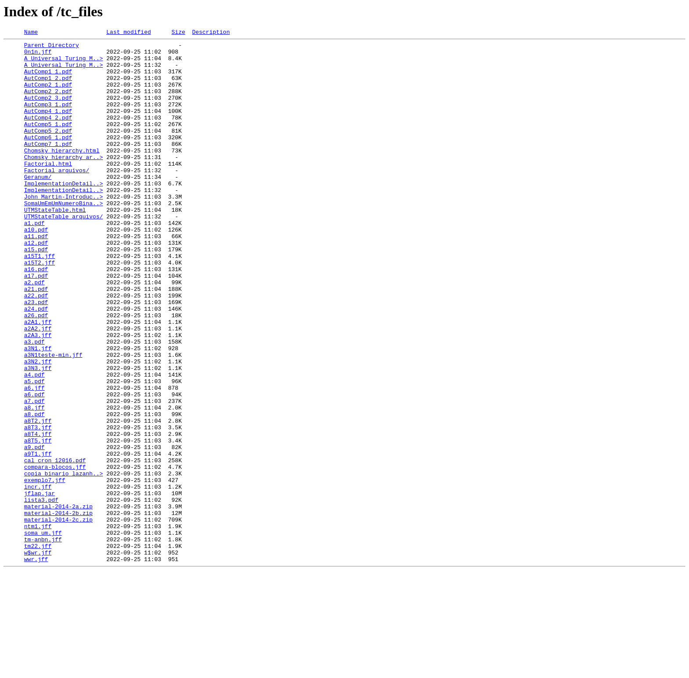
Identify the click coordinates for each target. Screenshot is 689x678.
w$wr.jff (37, 656)
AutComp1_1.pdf (48, 79)
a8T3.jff (37, 506)
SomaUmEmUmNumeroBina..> (63, 237)
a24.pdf (36, 364)
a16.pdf (36, 316)
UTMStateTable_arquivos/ (63, 253)
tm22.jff (37, 649)
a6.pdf (34, 467)
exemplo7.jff (44, 569)
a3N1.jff (37, 411)
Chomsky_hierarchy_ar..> (63, 182)
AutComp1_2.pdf (48, 87)
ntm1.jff (37, 625)
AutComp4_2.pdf (48, 134)
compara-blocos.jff (55, 554)
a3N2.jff (37, 427)
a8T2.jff (37, 498)
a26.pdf (36, 372)
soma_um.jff (43, 633)
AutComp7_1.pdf (48, 166)
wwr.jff (36, 664)
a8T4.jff (37, 514)
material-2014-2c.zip (58, 617)
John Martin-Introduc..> (63, 229)
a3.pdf (34, 403)
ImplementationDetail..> (63, 214)
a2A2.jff (37, 388)
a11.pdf (36, 277)
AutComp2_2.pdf (48, 103)
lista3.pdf (41, 593)
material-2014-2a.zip (58, 601)
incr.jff (37, 577)
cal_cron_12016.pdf (55, 546)
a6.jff (34, 459)
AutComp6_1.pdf (48, 158)
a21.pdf (36, 340)
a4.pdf (34, 443)
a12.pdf (36, 285)
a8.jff (34, 482)
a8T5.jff (37, 522)
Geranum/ (37, 206)
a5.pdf (34, 451)
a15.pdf (36, 293)
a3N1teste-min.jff (53, 419)
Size (178, 33)
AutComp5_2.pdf (48, 150)
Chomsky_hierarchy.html (62, 174)
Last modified (128, 33)
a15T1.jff (39, 301)
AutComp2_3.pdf (48, 111)
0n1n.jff (37, 55)
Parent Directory (51, 47)
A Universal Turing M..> (63, 63)
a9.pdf (34, 530)
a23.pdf (36, 356)
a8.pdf (34, 490)
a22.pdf (36, 348)
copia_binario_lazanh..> (63, 562)
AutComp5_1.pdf (48, 142)
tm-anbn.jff (43, 641)
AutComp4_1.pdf (48, 127)
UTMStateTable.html (55, 245)
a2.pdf (34, 332)
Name (31, 33)
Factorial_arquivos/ (56, 198)
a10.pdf (36, 269)
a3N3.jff (37, 435)
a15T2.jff (39, 308)
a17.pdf (36, 324)
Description (211, 33)
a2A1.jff (37, 380)
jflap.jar (39, 585)
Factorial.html (48, 190)
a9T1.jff (37, 538)
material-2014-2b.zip (58, 609)
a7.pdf (34, 475)
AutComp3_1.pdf (48, 119)
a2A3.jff (37, 395)
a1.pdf (34, 261)
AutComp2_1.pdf (48, 95)
